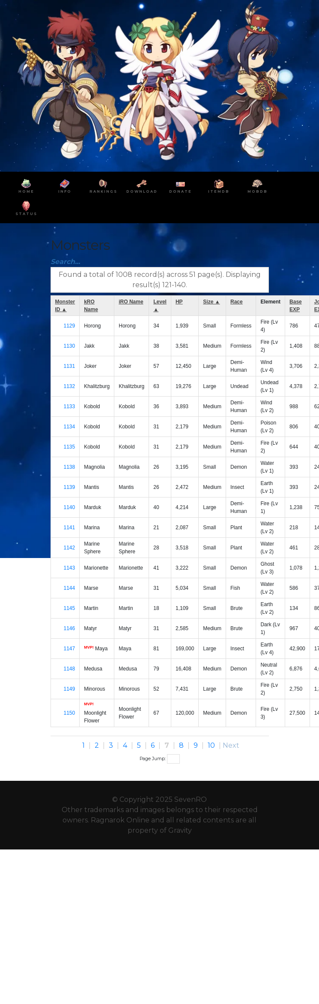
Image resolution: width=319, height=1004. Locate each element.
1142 (69, 548)
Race (236, 302)
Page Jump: (160, 759)
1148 (69, 669)
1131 (69, 366)
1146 (69, 628)
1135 (69, 447)
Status (26, 208)
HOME (26, 186)
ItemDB (219, 186)
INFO (65, 186)
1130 (69, 346)
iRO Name (131, 302)
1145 (69, 608)
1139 (69, 487)
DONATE (180, 186)
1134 (69, 427)
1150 (69, 713)
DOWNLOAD (142, 186)
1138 (69, 467)
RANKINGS (103, 186)
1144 (69, 588)
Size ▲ (211, 302)
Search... (65, 262)
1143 (69, 568)
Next (231, 745)
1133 (69, 406)
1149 (69, 689)
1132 (69, 386)
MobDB (257, 186)
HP (179, 302)
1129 (69, 326)
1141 (69, 528)
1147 (69, 649)
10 (211, 745)
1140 (69, 507)
